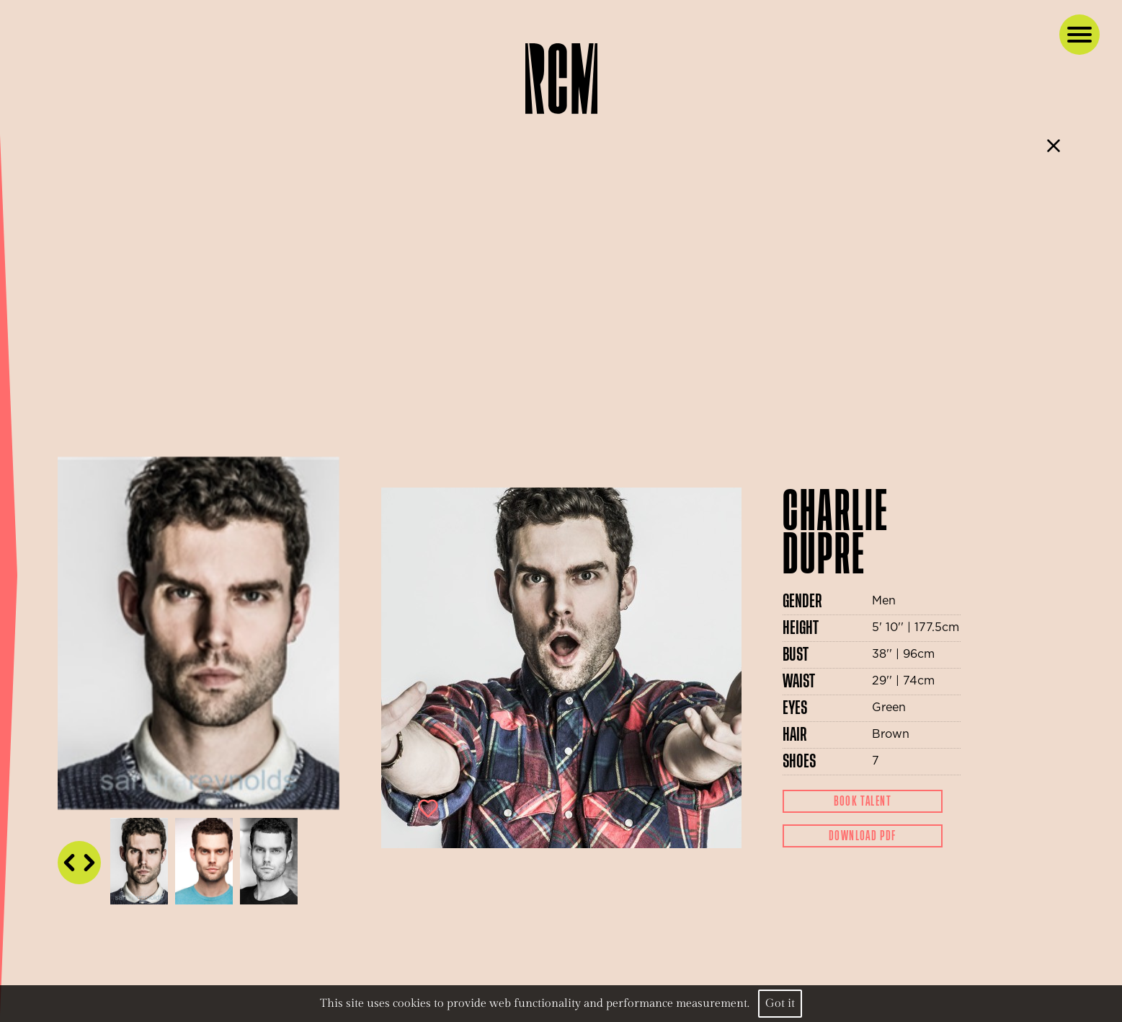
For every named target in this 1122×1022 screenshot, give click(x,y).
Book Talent (862, 801)
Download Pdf (862, 836)
